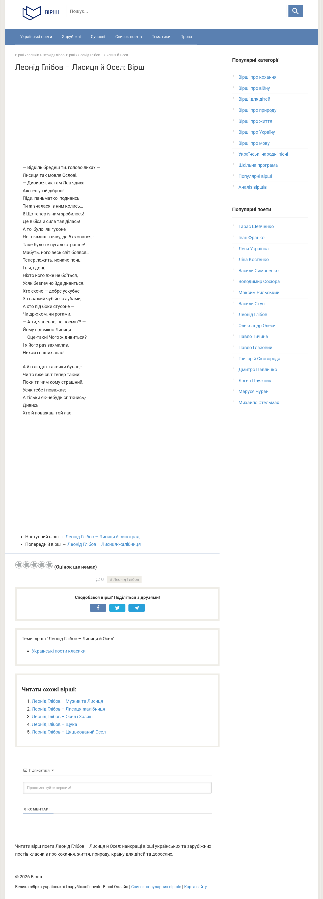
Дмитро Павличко (257, 369)
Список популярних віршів (156, 886)
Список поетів (128, 36)
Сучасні (98, 36)
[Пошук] (176, 11)
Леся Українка (253, 248)
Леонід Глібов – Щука (54, 724)
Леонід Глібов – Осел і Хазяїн (62, 716)
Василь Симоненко (258, 270)
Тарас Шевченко (256, 226)
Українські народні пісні (263, 154)
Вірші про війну (254, 88)
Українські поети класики (59, 651)
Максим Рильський (258, 292)
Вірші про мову (254, 143)
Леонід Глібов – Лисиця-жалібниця (104, 544)
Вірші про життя (255, 121)
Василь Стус (251, 303)
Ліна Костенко (253, 259)
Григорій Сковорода (259, 358)
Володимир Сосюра (259, 281)
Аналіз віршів (252, 187)
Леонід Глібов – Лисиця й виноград (102, 536)
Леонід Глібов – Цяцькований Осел (69, 732)
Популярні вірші (255, 176)
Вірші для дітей (254, 99)
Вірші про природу (257, 110)
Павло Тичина (253, 336)
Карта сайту (195, 886)
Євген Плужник (254, 380)
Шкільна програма (258, 165)
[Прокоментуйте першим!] (117, 788)
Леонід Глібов (126, 579)
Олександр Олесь (257, 325)
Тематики (161, 36)
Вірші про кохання (257, 77)
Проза (186, 36)
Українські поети (36, 36)
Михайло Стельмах (258, 402)
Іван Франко (251, 237)
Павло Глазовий (255, 347)
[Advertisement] (117, 122)
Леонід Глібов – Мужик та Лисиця (67, 701)
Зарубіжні (71, 36)
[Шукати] (295, 11)
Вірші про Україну (256, 132)
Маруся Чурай (253, 391)
